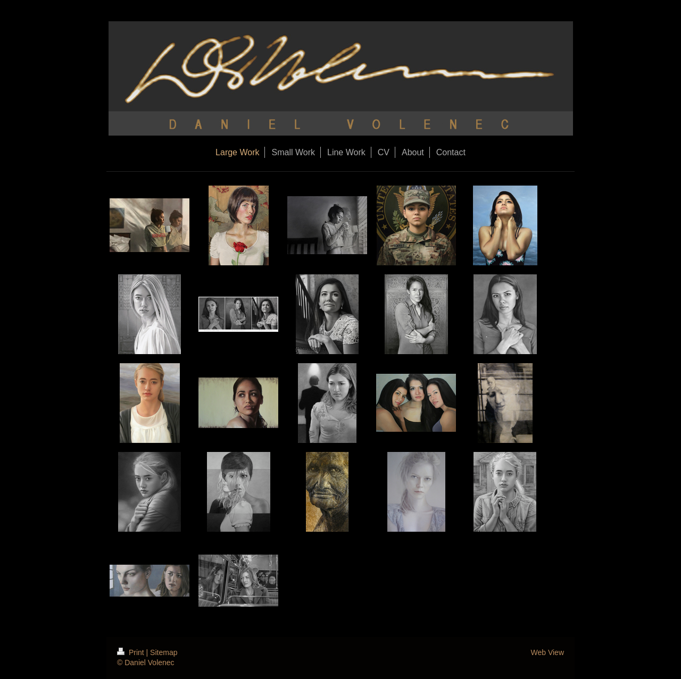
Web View (547, 652)
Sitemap (163, 652)
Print (131, 652)
